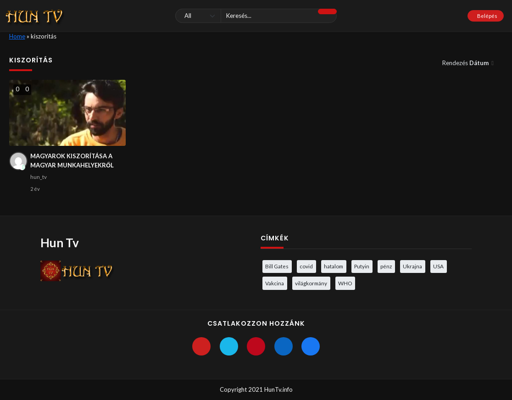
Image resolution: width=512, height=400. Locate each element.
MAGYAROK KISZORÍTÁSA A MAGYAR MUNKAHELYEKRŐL (72, 160)
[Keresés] (256, 16)
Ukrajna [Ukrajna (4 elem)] (412, 266)
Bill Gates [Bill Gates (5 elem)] (277, 266)
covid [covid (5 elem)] (306, 266)
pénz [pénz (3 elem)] (386, 266)
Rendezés (466, 63)
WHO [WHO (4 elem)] (345, 283)
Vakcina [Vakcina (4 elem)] (274, 283)
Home (17, 36)
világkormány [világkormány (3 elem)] (311, 283)
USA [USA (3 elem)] (438, 266)
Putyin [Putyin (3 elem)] (361, 266)
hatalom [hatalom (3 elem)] (333, 266)
